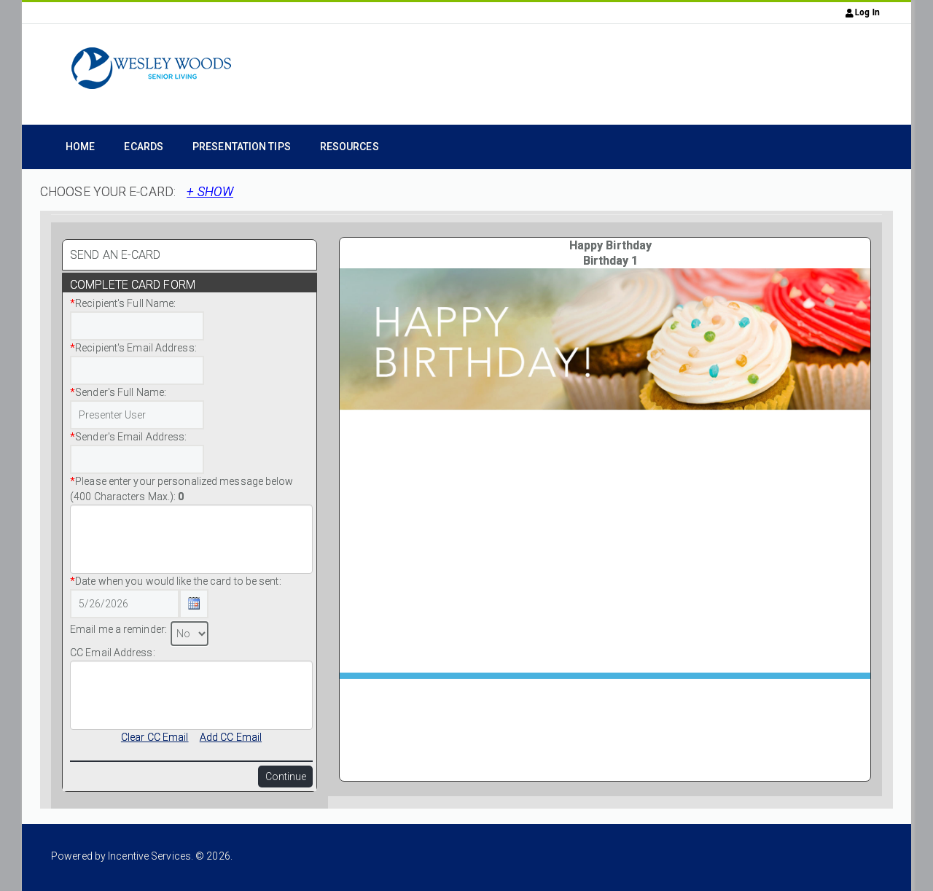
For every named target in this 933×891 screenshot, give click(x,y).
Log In (863, 12)
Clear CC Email (154, 737)
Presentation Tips (241, 146)
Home (80, 146)
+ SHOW (210, 191)
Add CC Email (231, 737)
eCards (143, 146)
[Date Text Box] (124, 603)
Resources (349, 146)
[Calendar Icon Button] (193, 603)
